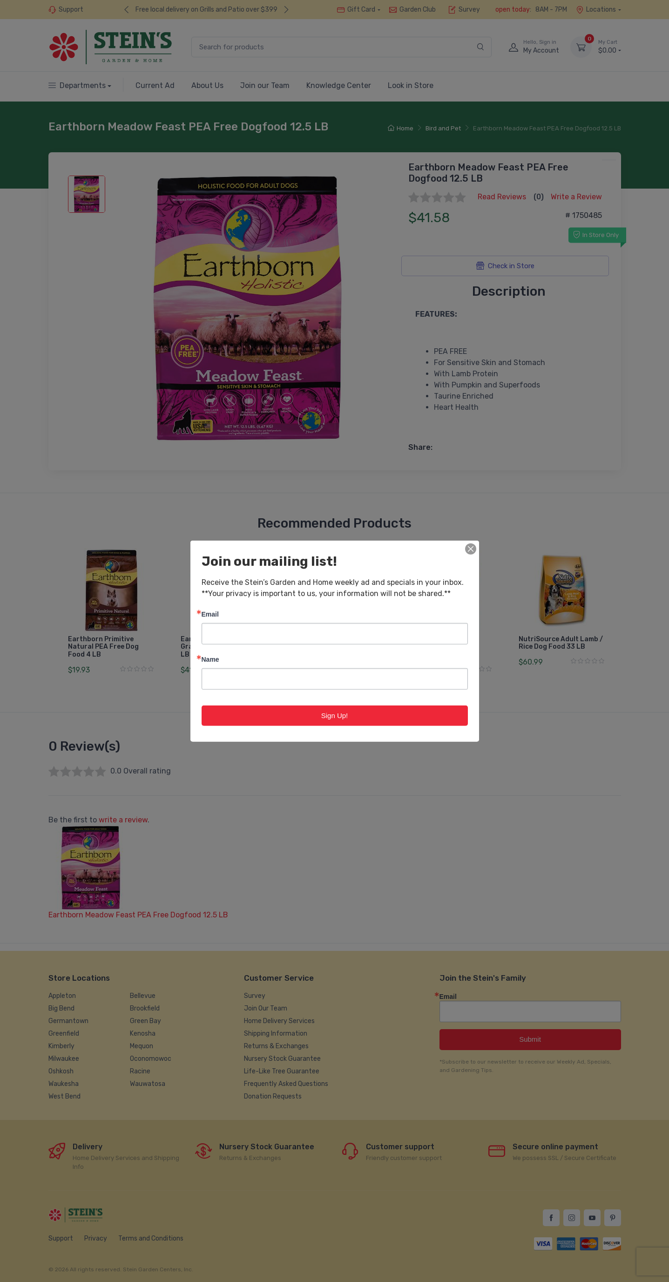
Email (210, 613)
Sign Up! (334, 715)
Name (210, 658)
